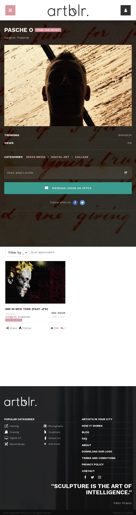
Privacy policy (93, 464)
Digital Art (13, 438)
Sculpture (52, 432)
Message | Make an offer (68, 188)
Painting (12, 426)
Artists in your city (97, 419)
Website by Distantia (123, 513)
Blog (85, 432)
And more (52, 444)
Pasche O (11, 313)
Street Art (52, 438)
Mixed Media (14, 444)
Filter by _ (17, 252)
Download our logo (97, 451)
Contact (88, 471)
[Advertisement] (68, 359)
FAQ (84, 438)
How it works (92, 425)
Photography (53, 426)
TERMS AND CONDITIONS (98, 458)
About (86, 445)
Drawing (12, 432)
